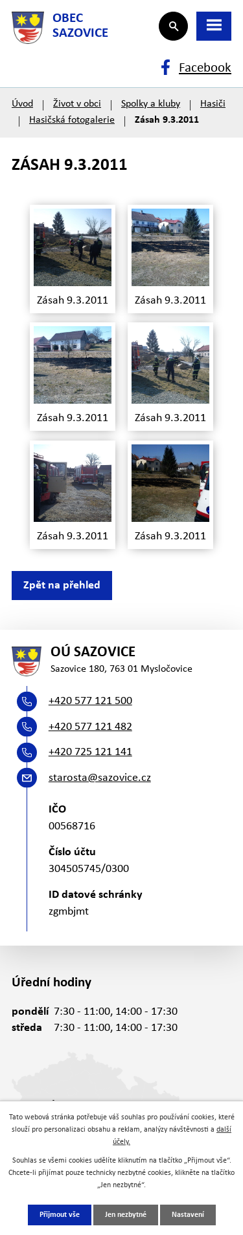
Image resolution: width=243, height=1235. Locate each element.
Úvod (22, 104)
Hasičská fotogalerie (72, 120)
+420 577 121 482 (90, 727)
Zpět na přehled (61, 585)
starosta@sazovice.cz (100, 778)
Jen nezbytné (125, 1215)
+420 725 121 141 (90, 752)
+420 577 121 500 (90, 701)
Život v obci (77, 104)
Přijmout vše (60, 1215)
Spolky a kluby (150, 104)
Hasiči (213, 104)
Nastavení (188, 1215)
